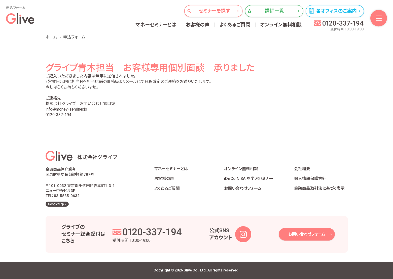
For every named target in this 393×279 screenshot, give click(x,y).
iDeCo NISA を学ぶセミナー (248, 178)
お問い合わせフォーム (243, 188)
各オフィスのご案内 (336, 11)
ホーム (51, 37)
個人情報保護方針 (310, 178)
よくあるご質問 (235, 25)
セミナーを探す (214, 11)
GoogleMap (56, 204)
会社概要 (302, 168)
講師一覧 (274, 11)
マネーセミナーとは (156, 25)
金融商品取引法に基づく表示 (319, 188)
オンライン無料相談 (281, 25)
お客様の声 (198, 25)
